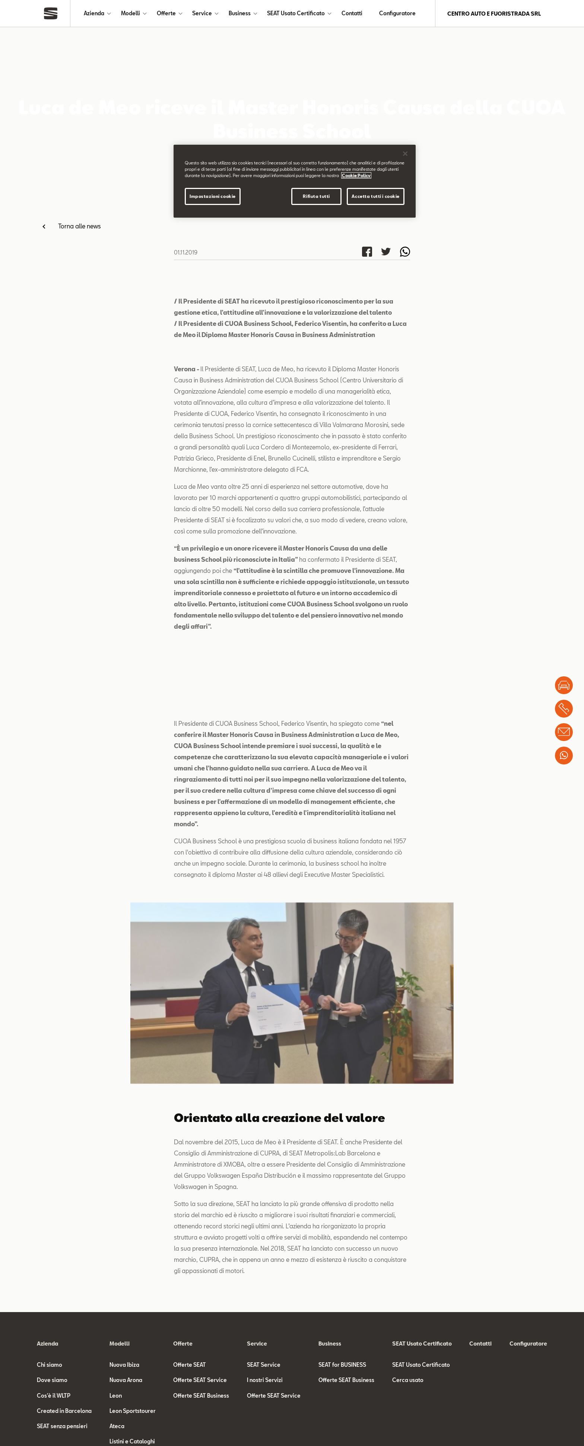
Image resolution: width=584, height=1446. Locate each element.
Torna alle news (79, 226)
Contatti (352, 13)
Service (202, 13)
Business (240, 13)
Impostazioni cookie (213, 196)
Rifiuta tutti (316, 196)
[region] (295, 181)
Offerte (166, 13)
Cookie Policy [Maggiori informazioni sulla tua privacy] (356, 175)
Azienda (94, 13)
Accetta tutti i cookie (376, 196)
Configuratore (397, 13)
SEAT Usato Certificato (296, 13)
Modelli (130, 13)
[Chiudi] (405, 153)
